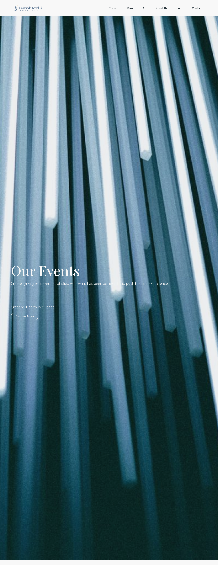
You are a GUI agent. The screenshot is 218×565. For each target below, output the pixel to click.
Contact (197, 8)
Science (114, 8)
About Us (162, 8)
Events (180, 8)
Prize (131, 8)
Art (146, 8)
